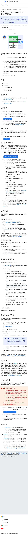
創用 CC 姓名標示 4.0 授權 (21, 452)
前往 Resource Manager (10, 412)
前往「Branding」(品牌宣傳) (10, 156)
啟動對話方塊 (6, 438)
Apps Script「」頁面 (12, 222)
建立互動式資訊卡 (7, 427)
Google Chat (4, 5)
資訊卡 (15, 363)
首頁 (2, 9)
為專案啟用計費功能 (19, 124)
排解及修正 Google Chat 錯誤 (14, 375)
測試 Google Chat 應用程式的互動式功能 (16, 355)
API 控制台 (7, 265)
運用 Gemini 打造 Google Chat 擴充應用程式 (16, 448)
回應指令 (5, 434)
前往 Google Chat (8, 326)
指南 (20, 9)
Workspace (12, 1)
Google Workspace (7, 9)
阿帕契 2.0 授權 (9, 453)
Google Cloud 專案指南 (17, 236)
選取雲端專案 (7, 119)
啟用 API (6, 138)
